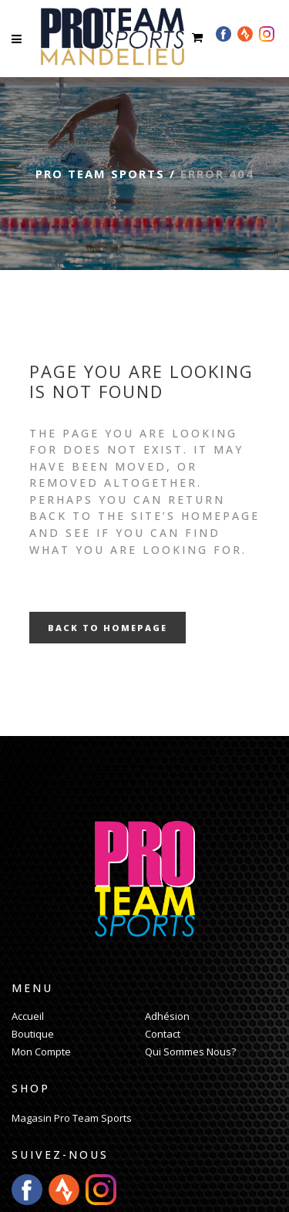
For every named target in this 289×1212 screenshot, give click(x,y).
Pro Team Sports (100, 173)
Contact (162, 1034)
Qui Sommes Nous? (190, 1051)
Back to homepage (107, 627)
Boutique (33, 1034)
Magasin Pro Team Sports (72, 1118)
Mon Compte (41, 1051)
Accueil (28, 1016)
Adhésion (167, 1016)
